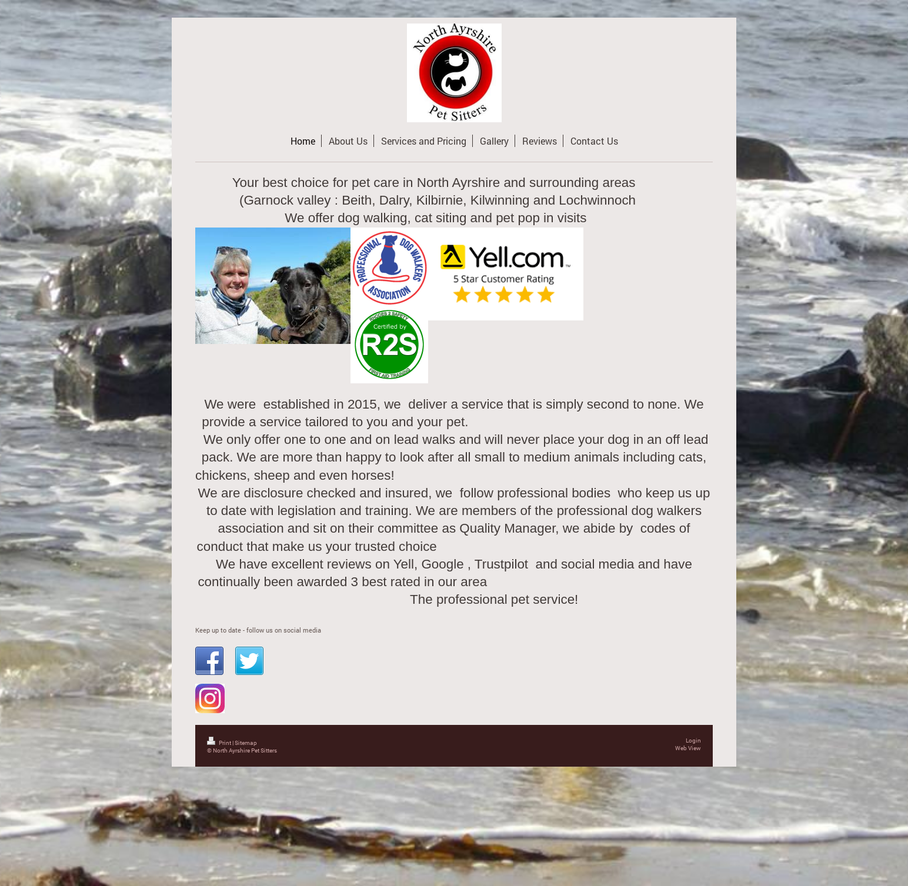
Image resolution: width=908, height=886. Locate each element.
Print (219, 743)
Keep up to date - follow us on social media (258, 630)
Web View (688, 748)
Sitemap (246, 743)
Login (693, 740)
